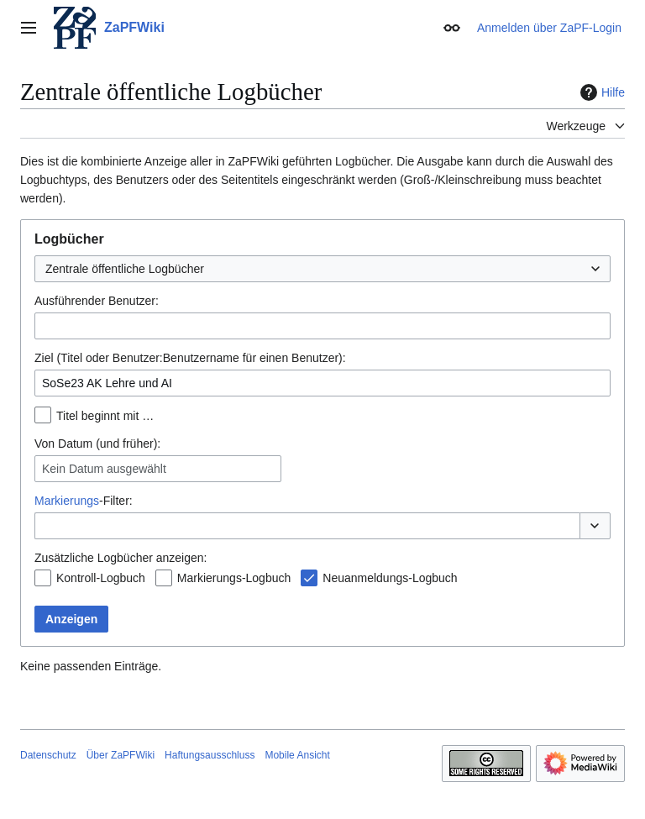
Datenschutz (48, 755)
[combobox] (322, 268)
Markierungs (66, 500)
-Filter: (83, 500)
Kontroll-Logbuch (100, 578)
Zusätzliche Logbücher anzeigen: (120, 557)
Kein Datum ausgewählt (104, 468)
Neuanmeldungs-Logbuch (389, 578)
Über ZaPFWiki (121, 755)
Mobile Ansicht (297, 755)
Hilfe (600, 92)
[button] (595, 525)
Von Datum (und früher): (97, 443)
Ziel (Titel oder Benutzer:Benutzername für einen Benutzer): (190, 358)
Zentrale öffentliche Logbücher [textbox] (124, 269)
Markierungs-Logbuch (234, 578)
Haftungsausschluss (209, 755)
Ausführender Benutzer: (96, 300)
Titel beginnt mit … (105, 416)
